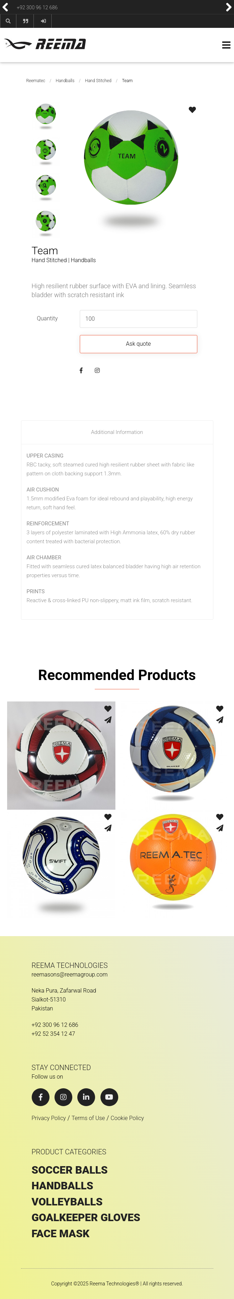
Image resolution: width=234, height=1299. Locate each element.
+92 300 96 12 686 (37, 7)
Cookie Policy (127, 1118)
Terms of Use (88, 1118)
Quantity (47, 318)
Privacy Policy (49, 1118)
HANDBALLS (62, 1186)
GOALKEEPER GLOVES (86, 1217)
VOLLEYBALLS (67, 1202)
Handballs (65, 80)
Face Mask (61, 1234)
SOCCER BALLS (70, 1170)
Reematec (35, 80)
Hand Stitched (98, 80)
